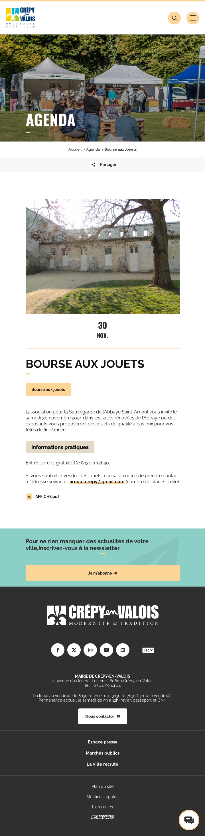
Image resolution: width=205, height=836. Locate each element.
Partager (102, 164)
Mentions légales (102, 796)
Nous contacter (102, 716)
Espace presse (102, 742)
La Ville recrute (102, 764)
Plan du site (102, 786)
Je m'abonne (102, 573)
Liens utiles (102, 807)
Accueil (75, 149)
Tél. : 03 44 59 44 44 (102, 685)
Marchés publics (102, 753)
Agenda (93, 149)
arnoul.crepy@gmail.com (97, 481)
